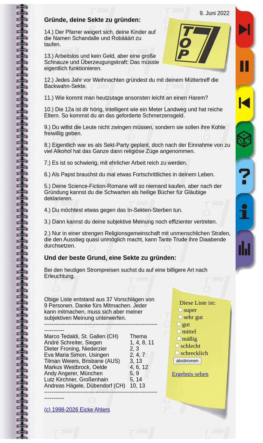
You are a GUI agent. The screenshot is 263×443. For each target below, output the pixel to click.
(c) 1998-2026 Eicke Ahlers (77, 410)
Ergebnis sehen (190, 373)
